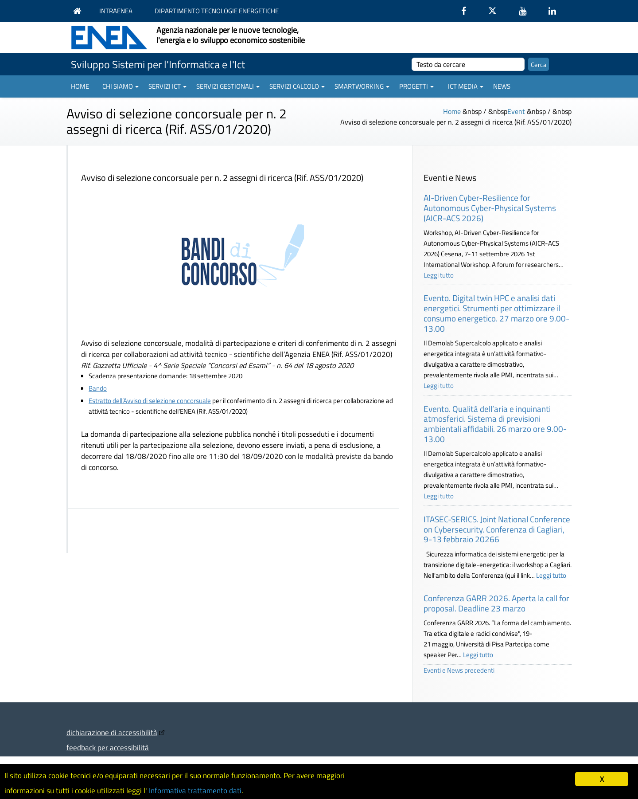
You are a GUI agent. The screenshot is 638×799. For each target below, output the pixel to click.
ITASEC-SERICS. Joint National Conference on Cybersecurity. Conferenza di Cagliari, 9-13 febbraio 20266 (497, 529)
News (501, 86)
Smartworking (362, 86)
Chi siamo (120, 86)
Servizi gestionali (228, 86)
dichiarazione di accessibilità (111, 732)
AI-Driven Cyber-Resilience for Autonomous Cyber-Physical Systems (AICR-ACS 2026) (490, 207)
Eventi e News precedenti (459, 670)
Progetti (416, 86)
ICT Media (465, 86)
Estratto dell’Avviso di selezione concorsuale (150, 401)
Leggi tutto (439, 275)
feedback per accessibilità (107, 747)
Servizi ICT (167, 86)
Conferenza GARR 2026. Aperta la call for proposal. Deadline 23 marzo (496, 603)
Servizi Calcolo (297, 86)
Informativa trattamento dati (195, 790)
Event (516, 111)
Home (80, 86)
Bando (98, 388)
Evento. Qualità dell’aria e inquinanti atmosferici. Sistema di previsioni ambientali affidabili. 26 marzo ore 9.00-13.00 (495, 423)
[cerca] (468, 64)
